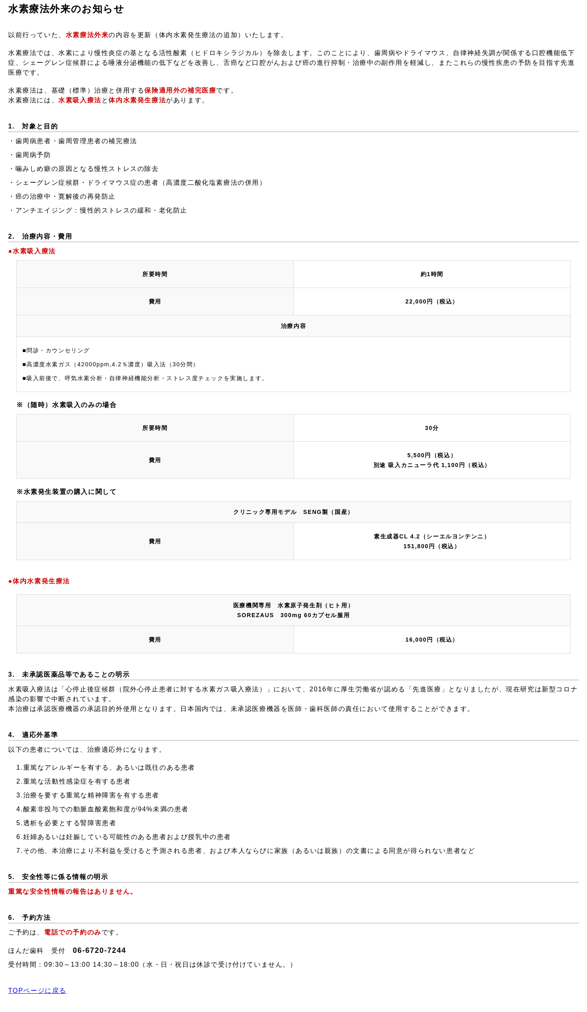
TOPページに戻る (37, 990)
